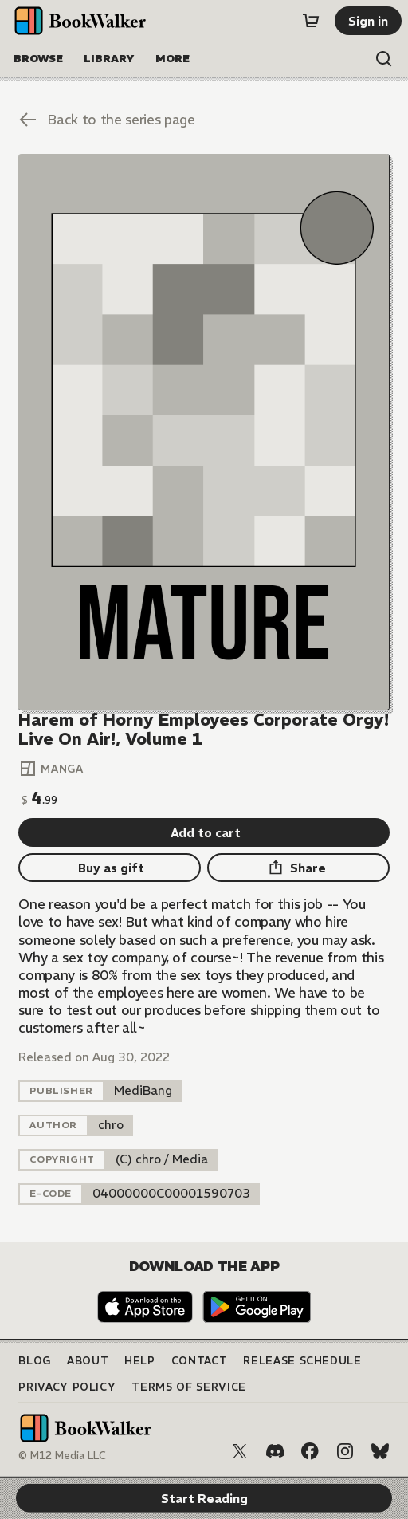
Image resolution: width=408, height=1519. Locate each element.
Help (139, 1361)
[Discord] (274, 1451)
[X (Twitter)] (239, 1451)
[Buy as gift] (109, 867)
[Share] (298, 867)
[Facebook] (310, 1451)
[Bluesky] (380, 1451)
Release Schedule (302, 1361)
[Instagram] (345, 1451)
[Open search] (384, 59)
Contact (199, 1361)
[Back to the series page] (203, 120)
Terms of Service (188, 1387)
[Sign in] (368, 20)
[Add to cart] (203, 832)
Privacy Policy (67, 1387)
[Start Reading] (203, 432)
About (87, 1361)
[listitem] (143, 1091)
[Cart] (310, 20)
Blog (34, 1361)
